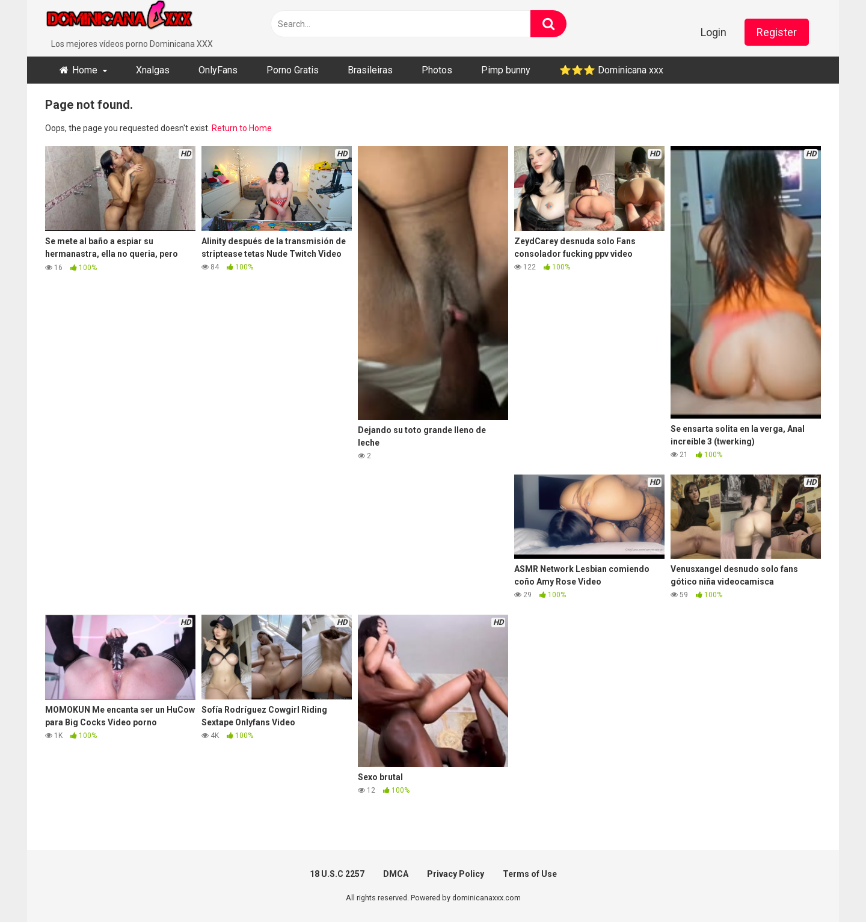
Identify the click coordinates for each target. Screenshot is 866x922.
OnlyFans (218, 70)
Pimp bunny (505, 70)
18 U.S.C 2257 (337, 874)
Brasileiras (370, 70)
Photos (437, 70)
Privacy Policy (455, 874)
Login (713, 32)
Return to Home (242, 128)
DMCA (395, 874)
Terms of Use (530, 874)
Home (84, 70)
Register (777, 32)
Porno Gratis (292, 70)
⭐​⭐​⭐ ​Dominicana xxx (611, 70)
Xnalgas (153, 70)
